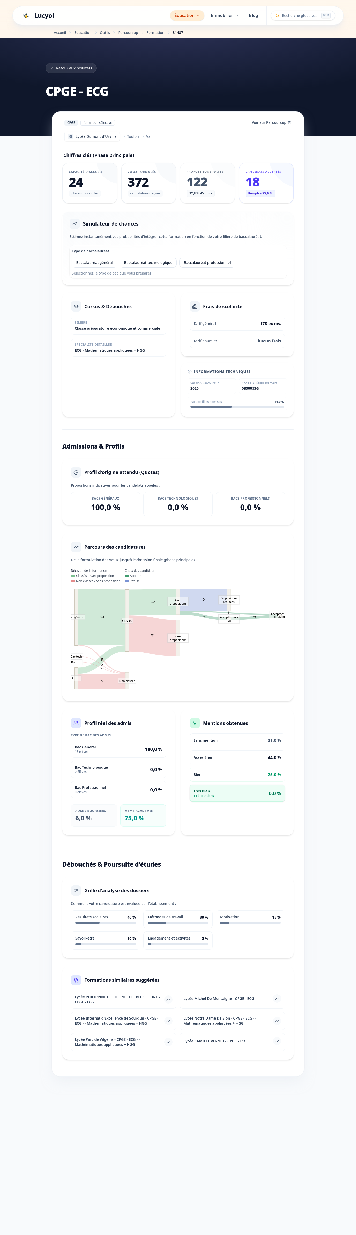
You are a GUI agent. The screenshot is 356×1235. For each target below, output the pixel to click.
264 (101, 620)
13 (203, 619)
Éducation (187, 15)
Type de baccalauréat (92, 252)
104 (203, 603)
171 (152, 639)
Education (83, 32)
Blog (253, 15)
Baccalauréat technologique (149, 263)
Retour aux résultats (71, 68)
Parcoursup (128, 32)
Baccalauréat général (96, 263)
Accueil (60, 32)
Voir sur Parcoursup (272, 122)
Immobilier (225, 15)
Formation (155, 32)
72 (101, 685)
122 (152, 605)
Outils (105, 32)
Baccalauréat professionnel (208, 263)
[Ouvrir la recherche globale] (303, 15)
